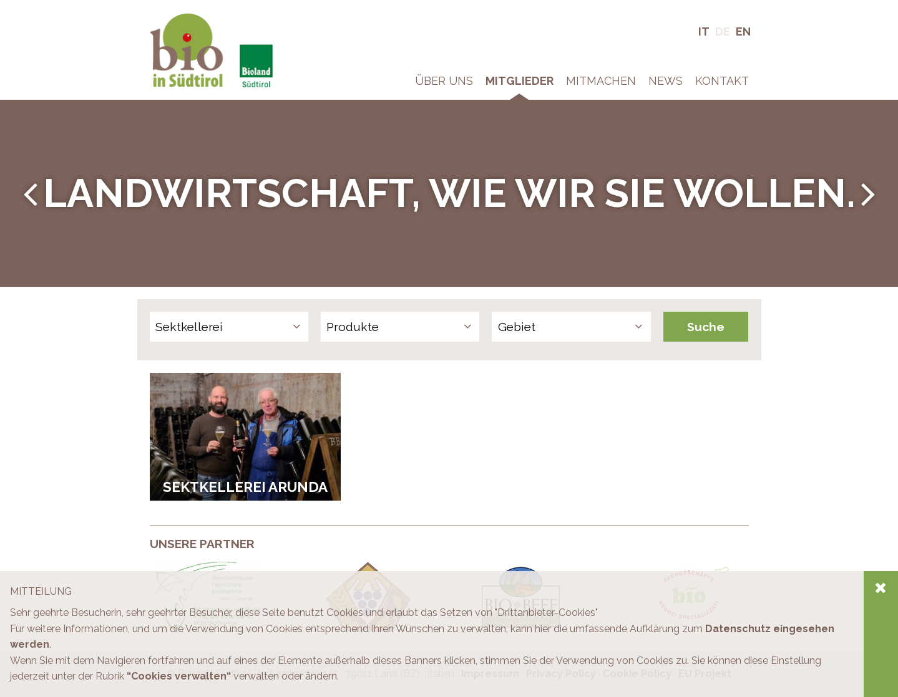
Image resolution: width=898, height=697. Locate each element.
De (722, 31)
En (743, 31)
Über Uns (444, 80)
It (704, 31)
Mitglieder (520, 80)
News (665, 80)
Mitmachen (601, 80)
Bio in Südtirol (181, 18)
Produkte (352, 327)
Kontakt (722, 80)
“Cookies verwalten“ (179, 676)
